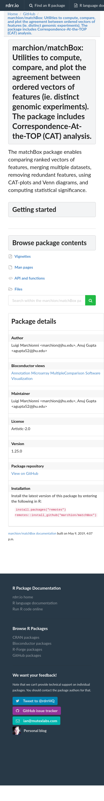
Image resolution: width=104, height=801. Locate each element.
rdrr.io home (23, 597)
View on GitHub (24, 473)
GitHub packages (27, 655)
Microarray (40, 373)
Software (92, 373)
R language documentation (35, 603)
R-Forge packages (27, 649)
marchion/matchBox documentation (32, 533)
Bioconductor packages (32, 643)
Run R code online (28, 609)
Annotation (20, 373)
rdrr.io (12, 5)
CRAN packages (26, 637)
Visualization (22, 378)
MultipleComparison (67, 373)
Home (13, 14)
